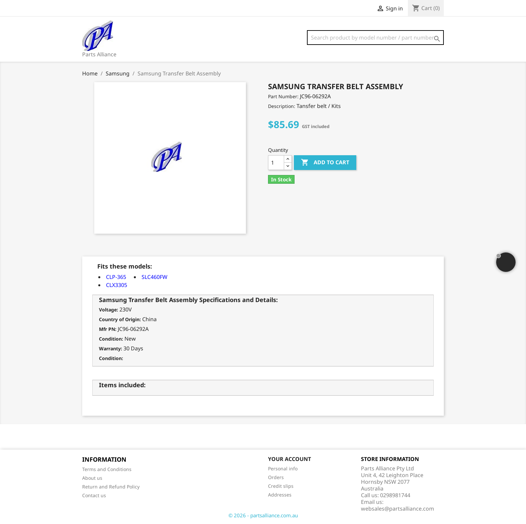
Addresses (280, 494)
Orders (276, 477)
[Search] (375, 37)
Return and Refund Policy (111, 486)
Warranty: (110, 348)
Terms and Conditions (107, 469)
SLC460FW (154, 277)
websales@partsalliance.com (397, 508)
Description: (281, 106)
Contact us (94, 495)
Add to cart (325, 162)
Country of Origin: (120, 319)
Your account (289, 459)
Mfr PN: (107, 329)
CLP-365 (116, 277)
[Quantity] (276, 162)
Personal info (283, 468)
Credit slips (281, 486)
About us (92, 478)
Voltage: (108, 309)
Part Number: (283, 96)
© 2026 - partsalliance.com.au (263, 515)
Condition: (111, 339)
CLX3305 (116, 285)
